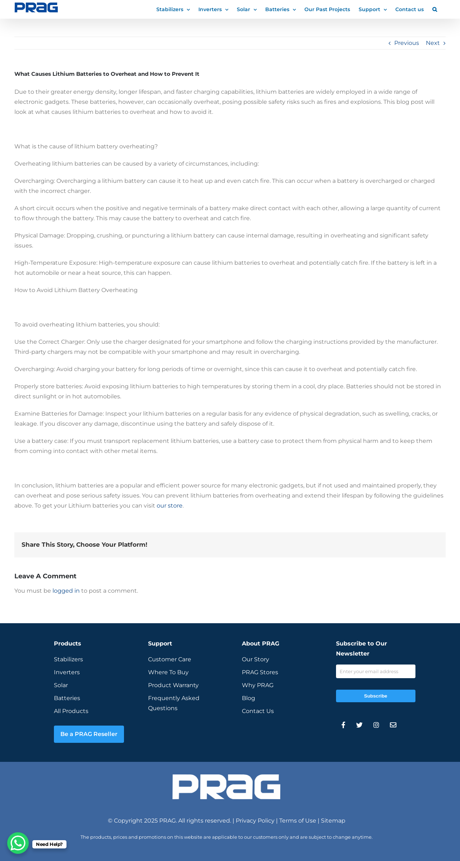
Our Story (255, 659)
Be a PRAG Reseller (89, 734)
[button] (434, 9)
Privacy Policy (255, 820)
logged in (66, 590)
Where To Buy (168, 672)
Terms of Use (297, 820)
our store (170, 505)
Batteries (67, 698)
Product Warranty (173, 685)
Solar (61, 685)
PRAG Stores (260, 672)
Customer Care (169, 659)
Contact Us (258, 711)
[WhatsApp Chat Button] (18, 843)
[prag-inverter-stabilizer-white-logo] (226, 777)
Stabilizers (68, 659)
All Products (71, 711)
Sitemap (333, 820)
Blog (248, 698)
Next (433, 43)
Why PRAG (257, 685)
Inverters (67, 672)
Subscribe (375, 696)
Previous (406, 43)
